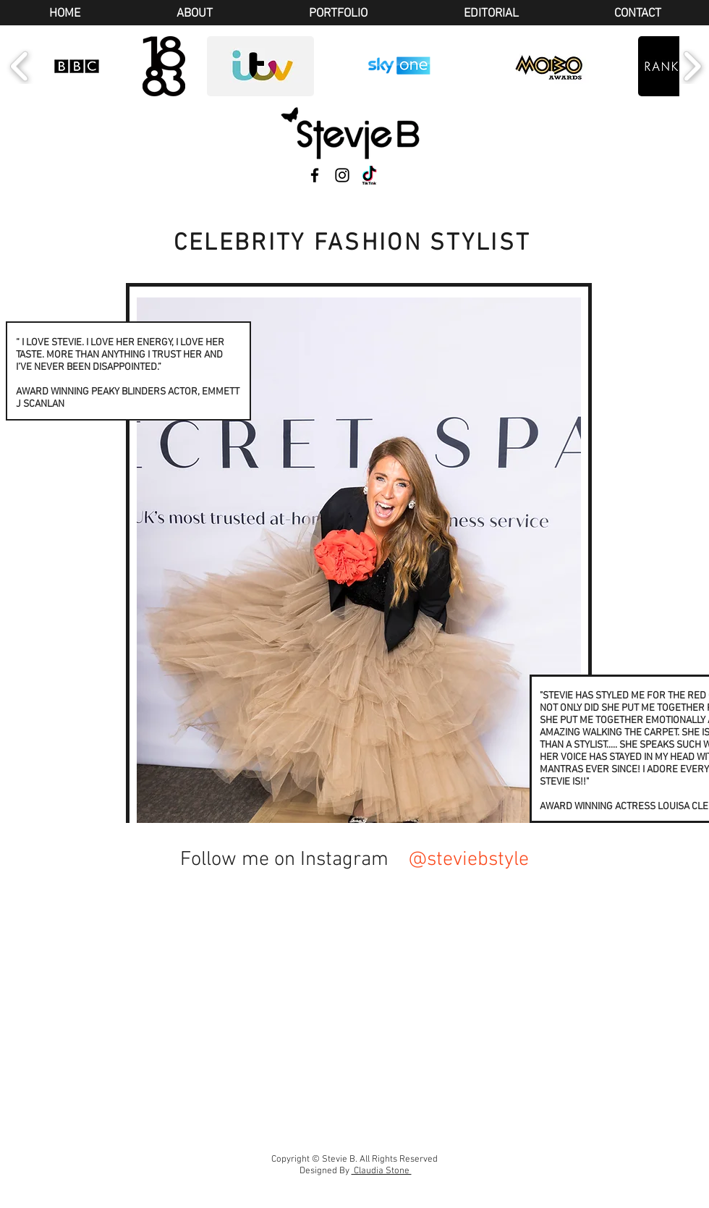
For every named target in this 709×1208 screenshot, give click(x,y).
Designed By (356, 1171)
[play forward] (692, 66)
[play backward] (20, 66)
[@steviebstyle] (471, 860)
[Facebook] (314, 175)
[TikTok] (369, 175)
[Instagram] (342, 175)
